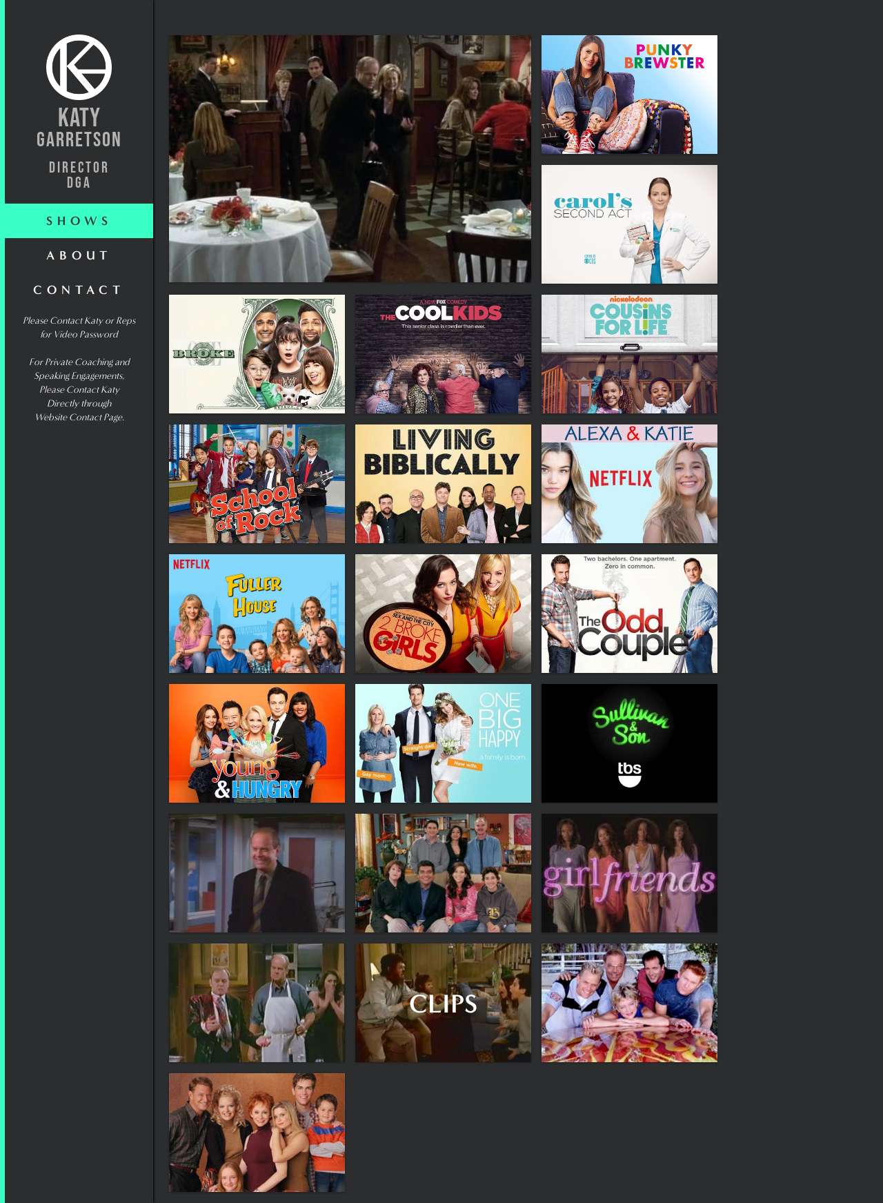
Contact (79, 289)
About (79, 255)
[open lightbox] (350, 158)
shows (79, 220)
